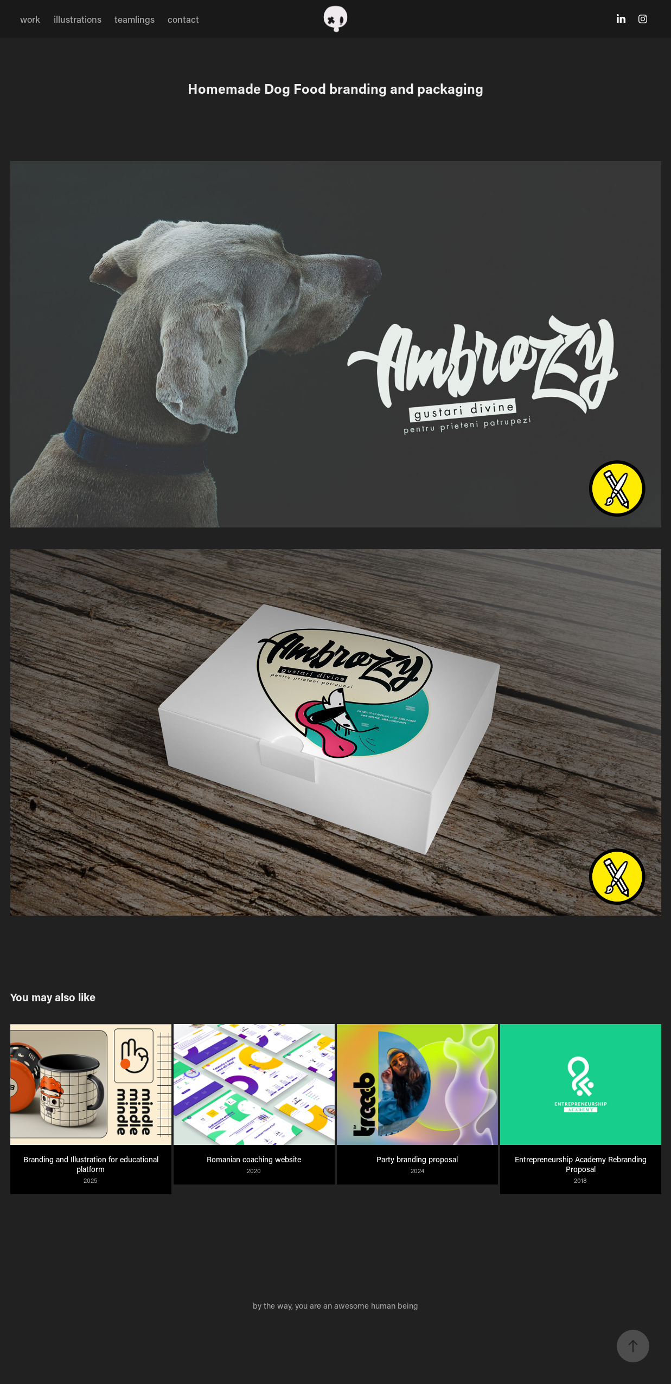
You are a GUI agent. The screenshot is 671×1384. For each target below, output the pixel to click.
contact (183, 19)
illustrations (77, 19)
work (30, 19)
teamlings (134, 19)
